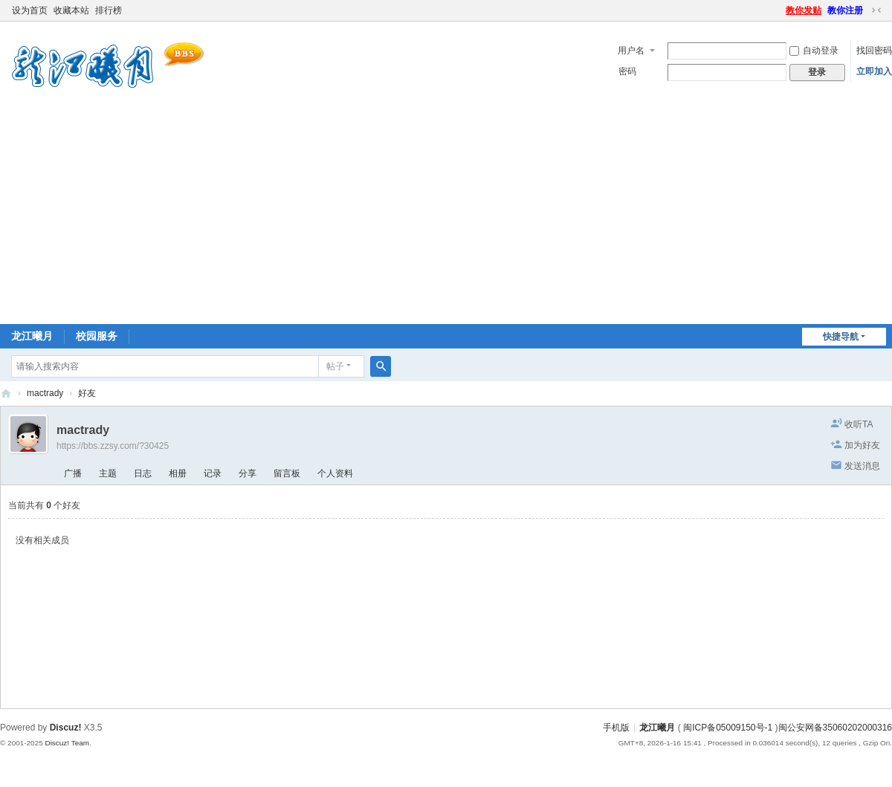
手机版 (616, 727)
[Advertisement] (446, 213)
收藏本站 (71, 10)
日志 (143, 473)
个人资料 (335, 473)
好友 (87, 393)
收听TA (858, 424)
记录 (213, 473)
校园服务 (96, 336)
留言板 (287, 473)
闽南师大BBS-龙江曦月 (6, 393)
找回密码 (874, 50)
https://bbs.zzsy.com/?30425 (112, 446)
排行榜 (108, 10)
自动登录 (813, 50)
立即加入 (874, 71)
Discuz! (66, 727)
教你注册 (845, 10)
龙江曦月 (32, 336)
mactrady (45, 393)
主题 (108, 473)
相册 (178, 473)
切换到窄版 (876, 10)
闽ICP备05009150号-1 (727, 727)
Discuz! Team (67, 743)
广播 (73, 473)
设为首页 (30, 10)
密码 (627, 71)
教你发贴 (803, 10)
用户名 (631, 50)
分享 (247, 473)
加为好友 (862, 445)
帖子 (335, 366)
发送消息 (862, 466)
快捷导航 (841, 336)
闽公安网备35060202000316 (835, 727)
